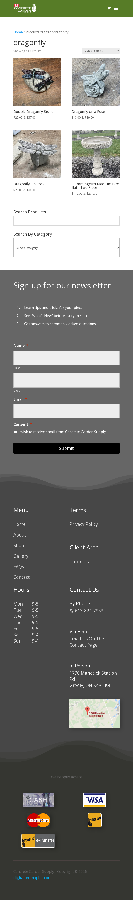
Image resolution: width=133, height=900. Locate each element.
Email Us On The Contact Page (86, 642)
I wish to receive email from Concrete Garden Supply (62, 431)
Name (20, 345)
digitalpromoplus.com (32, 877)
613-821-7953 (86, 611)
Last (17, 390)
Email (20, 399)
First (17, 368)
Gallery (20, 556)
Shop (18, 545)
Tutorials (79, 562)
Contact (21, 577)
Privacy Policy (83, 524)
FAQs (18, 567)
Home (18, 32)
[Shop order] (101, 51)
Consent (22, 424)
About (19, 535)
